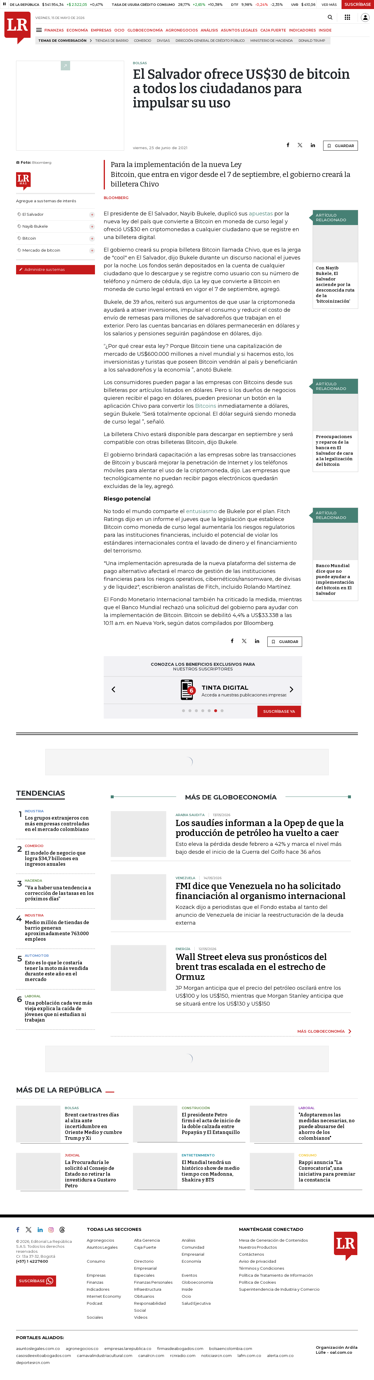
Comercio (142, 41)
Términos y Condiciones (261, 1268)
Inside (187, 1289)
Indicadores (98, 1289)
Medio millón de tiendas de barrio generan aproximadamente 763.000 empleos (57, 931)
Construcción (196, 1108)
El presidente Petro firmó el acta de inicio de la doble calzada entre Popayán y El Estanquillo (211, 1123)
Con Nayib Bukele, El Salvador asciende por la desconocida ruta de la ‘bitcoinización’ (335, 284)
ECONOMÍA (77, 30)
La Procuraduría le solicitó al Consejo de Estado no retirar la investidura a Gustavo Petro (90, 1174)
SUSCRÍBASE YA (279, 711)
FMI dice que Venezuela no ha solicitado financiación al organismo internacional (261, 891)
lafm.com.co (249, 1355)
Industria (34, 811)
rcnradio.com (182, 1355)
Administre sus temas (42, 269)
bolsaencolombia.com (230, 1348)
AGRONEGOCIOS (182, 30)
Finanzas (95, 1282)
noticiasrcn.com (216, 1355)
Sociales (95, 1317)
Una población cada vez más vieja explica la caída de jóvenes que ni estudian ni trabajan (58, 1011)
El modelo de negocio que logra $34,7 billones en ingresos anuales (55, 858)
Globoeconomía (197, 1282)
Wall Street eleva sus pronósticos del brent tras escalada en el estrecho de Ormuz (251, 967)
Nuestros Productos (258, 1247)
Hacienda (33, 881)
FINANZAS (54, 30)
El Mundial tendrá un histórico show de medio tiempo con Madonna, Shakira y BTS (211, 1171)
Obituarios (144, 1296)
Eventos (189, 1275)
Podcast (95, 1303)
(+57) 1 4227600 (32, 1261)
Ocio (186, 1296)
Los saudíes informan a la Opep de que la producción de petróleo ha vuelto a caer (260, 828)
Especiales (144, 1275)
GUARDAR (340, 145)
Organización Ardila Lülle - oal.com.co (337, 1350)
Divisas (163, 41)
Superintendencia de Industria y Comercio (279, 1289)
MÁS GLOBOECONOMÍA (321, 1031)
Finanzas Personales (153, 1282)
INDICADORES (302, 30)
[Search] (330, 17)
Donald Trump (312, 41)
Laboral (33, 996)
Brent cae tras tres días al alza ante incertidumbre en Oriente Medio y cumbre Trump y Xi (93, 1126)
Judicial (72, 1155)
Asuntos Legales (102, 1247)
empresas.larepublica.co (127, 1348)
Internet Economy (104, 1296)
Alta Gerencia (147, 1240)
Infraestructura (147, 1289)
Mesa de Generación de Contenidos (273, 1240)
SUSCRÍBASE (357, 4)
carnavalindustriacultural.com (104, 1355)
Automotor (37, 956)
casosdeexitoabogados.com (43, 1355)
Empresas (96, 1275)
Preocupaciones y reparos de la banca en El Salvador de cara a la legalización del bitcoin (334, 450)
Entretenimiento (198, 1155)
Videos (140, 1317)
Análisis (188, 1240)
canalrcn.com (151, 1355)
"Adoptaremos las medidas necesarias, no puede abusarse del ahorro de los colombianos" (327, 1126)
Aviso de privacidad (257, 1261)
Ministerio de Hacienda (271, 41)
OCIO (119, 30)
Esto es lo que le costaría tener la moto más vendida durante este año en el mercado (56, 971)
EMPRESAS (101, 30)
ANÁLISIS (209, 30)
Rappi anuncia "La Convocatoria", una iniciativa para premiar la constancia (327, 1171)
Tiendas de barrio (111, 41)
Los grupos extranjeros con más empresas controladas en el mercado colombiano (57, 823)
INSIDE (325, 30)
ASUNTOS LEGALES (239, 30)
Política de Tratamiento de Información (276, 1275)
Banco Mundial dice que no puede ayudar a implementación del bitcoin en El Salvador (335, 579)
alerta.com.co (280, 1355)
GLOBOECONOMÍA (145, 30)
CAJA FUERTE (273, 30)
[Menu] (39, 30)
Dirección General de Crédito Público (210, 41)
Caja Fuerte (145, 1247)
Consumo (308, 1155)
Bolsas (72, 1108)
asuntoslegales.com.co (38, 1348)
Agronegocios (100, 1240)
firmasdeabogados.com (180, 1348)
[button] (112, 690)
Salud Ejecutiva (196, 1303)
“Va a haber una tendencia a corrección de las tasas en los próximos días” (59, 893)
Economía (191, 1261)
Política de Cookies (257, 1282)
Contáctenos (251, 1254)
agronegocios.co (82, 1348)
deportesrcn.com (33, 1362)
